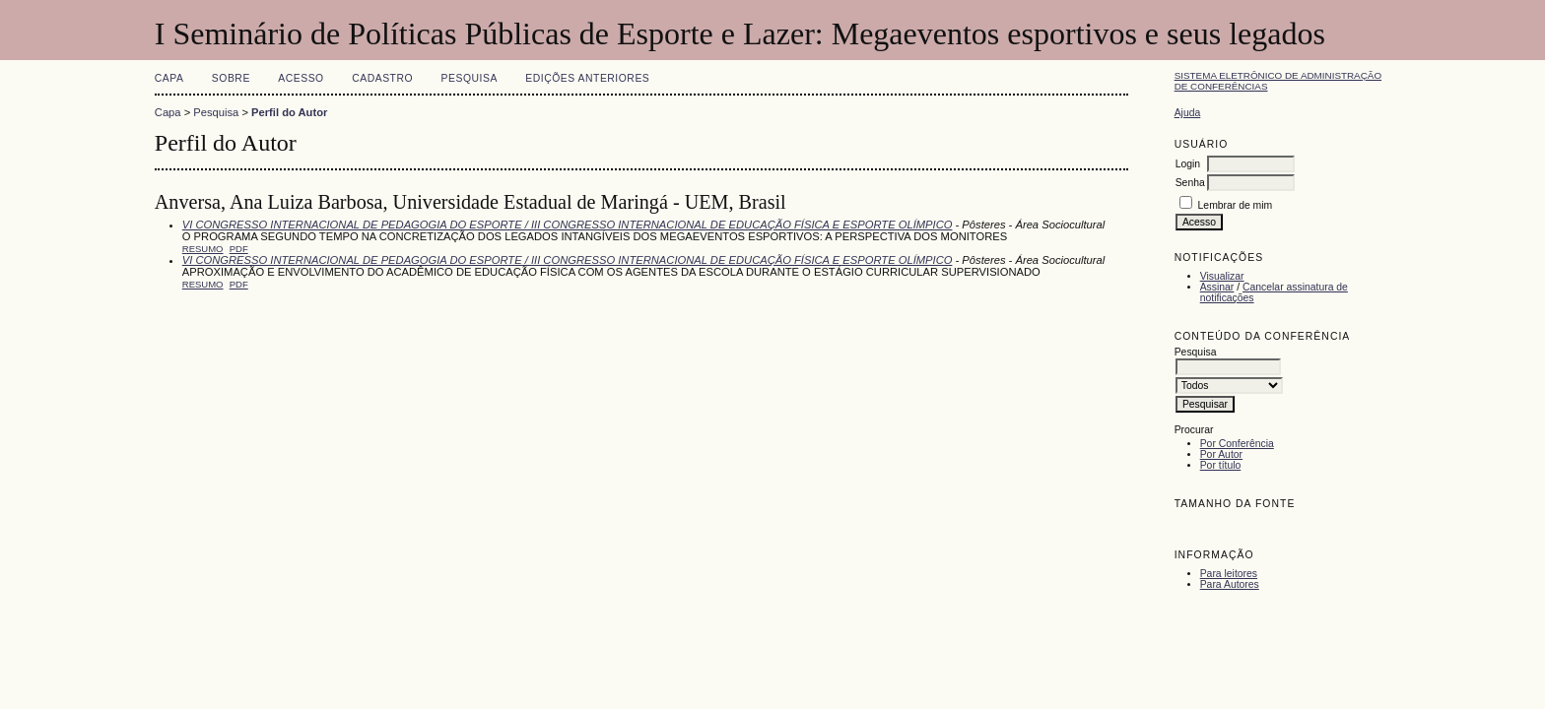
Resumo (203, 248)
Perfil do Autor (289, 112)
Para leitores (1228, 573)
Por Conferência (1237, 443)
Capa (169, 78)
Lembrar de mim (1235, 205)
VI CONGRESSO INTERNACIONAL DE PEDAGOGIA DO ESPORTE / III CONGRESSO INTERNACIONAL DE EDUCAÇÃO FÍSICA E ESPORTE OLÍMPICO (567, 224)
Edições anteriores (587, 78)
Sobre (231, 78)
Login (1188, 164)
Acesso (300, 78)
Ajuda (1188, 112)
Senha (1190, 182)
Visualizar (1222, 276)
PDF (239, 248)
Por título (1221, 465)
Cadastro (382, 78)
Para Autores (1229, 584)
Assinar (1217, 287)
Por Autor (1221, 454)
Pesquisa (469, 78)
